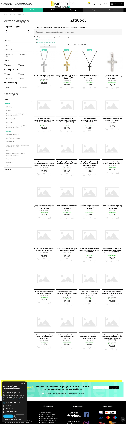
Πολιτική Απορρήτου (47, 416)
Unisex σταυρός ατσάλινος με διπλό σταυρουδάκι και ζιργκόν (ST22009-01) (89, 250)
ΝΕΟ (6, 45)
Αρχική (6, 14)
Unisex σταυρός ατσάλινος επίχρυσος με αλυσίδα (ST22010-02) (67, 293)
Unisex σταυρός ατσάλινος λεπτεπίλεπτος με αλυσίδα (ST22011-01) (89, 293)
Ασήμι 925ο (22, 54)
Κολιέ (7, 150)
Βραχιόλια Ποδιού (11, 119)
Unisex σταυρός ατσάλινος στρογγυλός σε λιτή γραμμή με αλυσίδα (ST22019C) (89, 336)
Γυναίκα (32, 10)
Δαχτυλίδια (9, 122)
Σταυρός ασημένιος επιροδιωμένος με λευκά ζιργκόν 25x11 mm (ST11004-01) (66, 120)
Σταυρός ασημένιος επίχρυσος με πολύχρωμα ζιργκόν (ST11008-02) (67, 163)
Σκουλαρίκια (10, 141)
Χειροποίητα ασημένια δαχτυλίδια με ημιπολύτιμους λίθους (17, 126)
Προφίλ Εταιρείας (46, 412)
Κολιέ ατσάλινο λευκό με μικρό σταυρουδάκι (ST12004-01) (44, 249)
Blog (93, 10)
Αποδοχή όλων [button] (8, 416)
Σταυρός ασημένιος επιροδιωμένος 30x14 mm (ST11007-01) (89, 120)
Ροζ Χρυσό (8, 78)
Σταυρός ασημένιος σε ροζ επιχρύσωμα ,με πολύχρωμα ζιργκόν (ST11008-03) (89, 163)
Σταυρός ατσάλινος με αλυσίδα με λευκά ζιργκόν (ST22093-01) (44, 76)
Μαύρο (21, 74)
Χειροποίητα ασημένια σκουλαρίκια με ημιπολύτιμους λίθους (17, 145)
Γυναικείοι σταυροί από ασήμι (46, 42)
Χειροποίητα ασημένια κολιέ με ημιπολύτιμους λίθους (15, 154)
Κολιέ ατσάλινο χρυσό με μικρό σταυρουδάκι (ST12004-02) (67, 249)
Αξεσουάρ (73, 10)
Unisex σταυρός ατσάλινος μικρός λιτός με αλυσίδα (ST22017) (66, 336)
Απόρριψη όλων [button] (19, 416)
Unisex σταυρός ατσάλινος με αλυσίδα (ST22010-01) (44, 292)
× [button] (24, 383)
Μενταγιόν (9, 162)
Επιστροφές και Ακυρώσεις (48, 420)
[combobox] (22, 383)
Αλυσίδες (9, 107)
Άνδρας (12, 10)
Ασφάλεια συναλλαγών (47, 422)
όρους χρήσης (56, 393)
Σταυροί (20, 14)
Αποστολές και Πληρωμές (48, 414)
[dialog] (14, 401)
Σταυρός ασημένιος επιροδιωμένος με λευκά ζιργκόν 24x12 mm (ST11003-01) (44, 120)
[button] (14, 420)
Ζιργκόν (7, 65)
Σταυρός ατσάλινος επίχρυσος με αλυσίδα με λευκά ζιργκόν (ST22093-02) (66, 76)
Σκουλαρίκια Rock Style (13, 138)
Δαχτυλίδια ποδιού (11, 159)
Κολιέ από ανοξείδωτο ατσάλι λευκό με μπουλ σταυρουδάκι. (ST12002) (89, 206)
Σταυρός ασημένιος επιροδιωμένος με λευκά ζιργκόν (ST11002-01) (112, 76)
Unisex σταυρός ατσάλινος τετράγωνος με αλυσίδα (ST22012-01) (44, 336)
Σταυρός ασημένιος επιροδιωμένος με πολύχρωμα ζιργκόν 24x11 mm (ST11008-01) (44, 163)
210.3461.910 (8, 4)
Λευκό (7, 87)
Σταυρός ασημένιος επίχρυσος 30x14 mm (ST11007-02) (112, 119)
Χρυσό (21, 78)
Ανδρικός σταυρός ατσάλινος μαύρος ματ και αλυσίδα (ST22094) (89, 76)
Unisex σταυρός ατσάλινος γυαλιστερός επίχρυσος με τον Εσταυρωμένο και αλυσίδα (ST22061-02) (112, 337)
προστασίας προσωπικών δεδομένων (75, 393)
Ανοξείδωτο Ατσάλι (8, 55)
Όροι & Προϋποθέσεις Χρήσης (49, 418)
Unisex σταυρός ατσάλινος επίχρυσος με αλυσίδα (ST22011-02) (112, 293)
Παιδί (53, 10)
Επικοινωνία (113, 10)
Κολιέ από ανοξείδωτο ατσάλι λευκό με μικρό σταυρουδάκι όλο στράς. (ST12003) (112, 206)
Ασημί (7, 74)
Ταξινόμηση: (47, 45)
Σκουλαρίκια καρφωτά (12, 134)
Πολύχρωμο (22, 87)
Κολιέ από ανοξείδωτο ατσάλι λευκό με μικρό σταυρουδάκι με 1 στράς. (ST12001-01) (44, 206)
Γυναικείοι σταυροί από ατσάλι (46, 40)
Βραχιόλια (9, 110)
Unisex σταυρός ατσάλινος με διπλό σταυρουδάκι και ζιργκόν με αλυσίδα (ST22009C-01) (112, 250)
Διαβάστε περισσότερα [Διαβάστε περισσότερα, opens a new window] (16, 399)
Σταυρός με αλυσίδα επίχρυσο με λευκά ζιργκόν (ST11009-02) (112, 162)
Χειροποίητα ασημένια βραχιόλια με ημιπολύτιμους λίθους (16, 114)
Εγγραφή (114, 388)
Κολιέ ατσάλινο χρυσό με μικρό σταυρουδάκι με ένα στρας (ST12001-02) (67, 206)
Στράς (21, 65)
